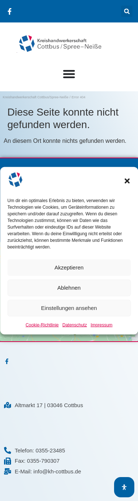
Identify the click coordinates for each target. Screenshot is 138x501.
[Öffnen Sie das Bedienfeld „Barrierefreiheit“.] (124, 487)
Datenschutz (75, 324)
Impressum (101, 324)
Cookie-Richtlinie (42, 324)
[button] (127, 181)
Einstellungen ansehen (69, 308)
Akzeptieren (69, 267)
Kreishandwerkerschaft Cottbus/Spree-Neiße (36, 97)
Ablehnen (69, 288)
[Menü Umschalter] (69, 72)
